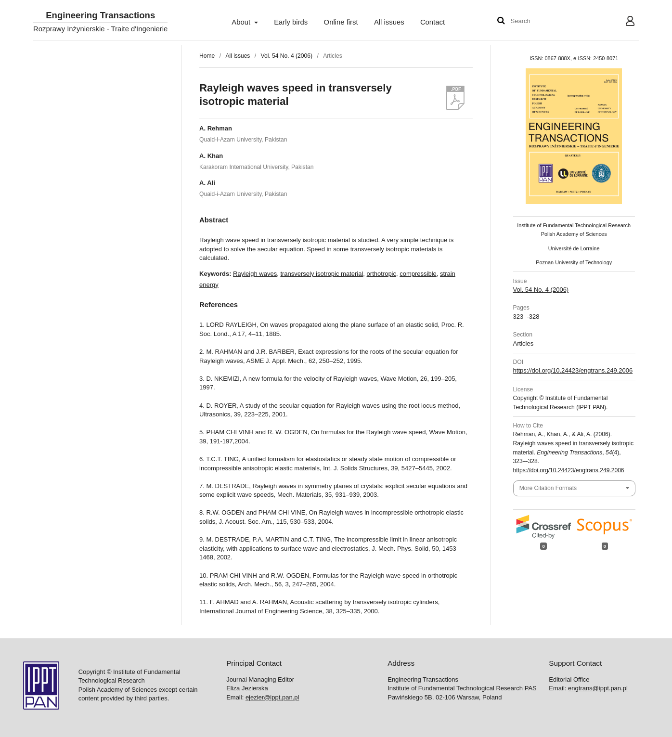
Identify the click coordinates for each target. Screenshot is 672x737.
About (242, 22)
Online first (341, 22)
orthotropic (381, 273)
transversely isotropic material (321, 273)
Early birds (291, 22)
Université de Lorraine (574, 248)
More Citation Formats (548, 488)
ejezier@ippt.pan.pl (272, 697)
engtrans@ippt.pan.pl (598, 688)
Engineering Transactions (100, 16)
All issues (389, 22)
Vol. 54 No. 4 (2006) (286, 55)
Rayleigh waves (255, 273)
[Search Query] (539, 21)
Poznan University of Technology (574, 262)
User (623, 22)
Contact (432, 22)
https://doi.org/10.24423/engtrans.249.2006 (573, 370)
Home (207, 55)
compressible (418, 273)
